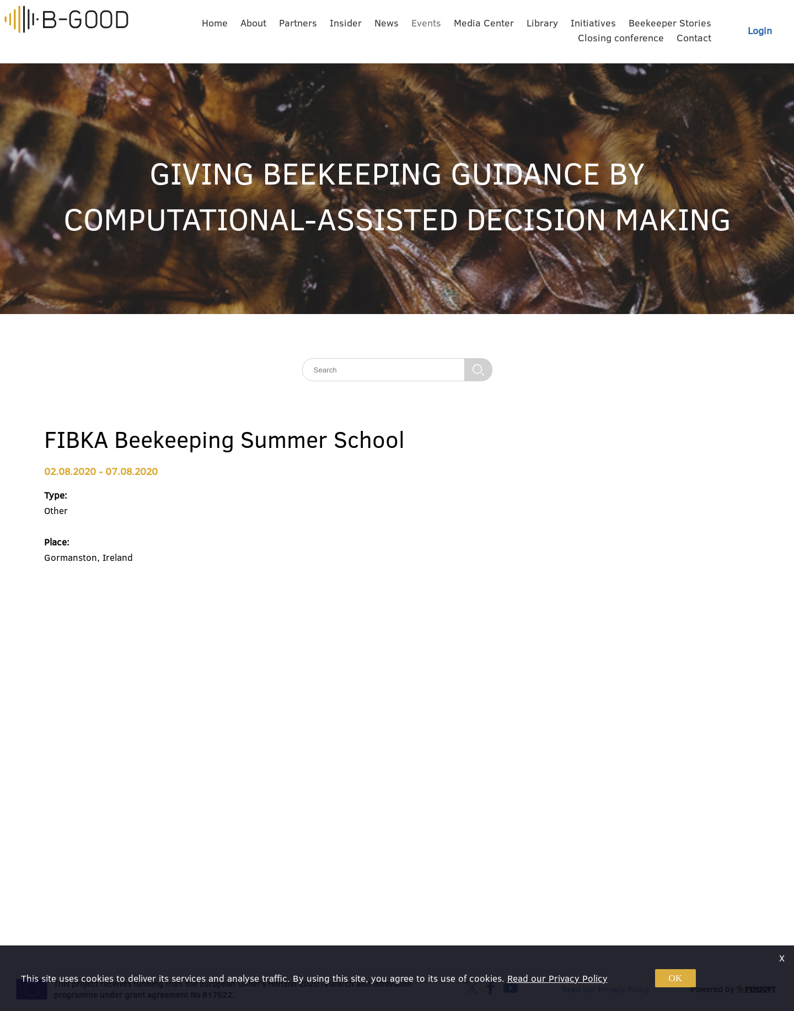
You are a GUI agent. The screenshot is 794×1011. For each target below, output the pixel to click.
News (386, 23)
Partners (298, 23)
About (253, 23)
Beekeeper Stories (670, 23)
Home (215, 23)
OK (676, 978)
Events (426, 23)
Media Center (484, 23)
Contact (694, 38)
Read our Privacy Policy (557, 978)
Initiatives (593, 23)
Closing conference (621, 38)
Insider (346, 23)
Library (542, 23)
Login (760, 30)
